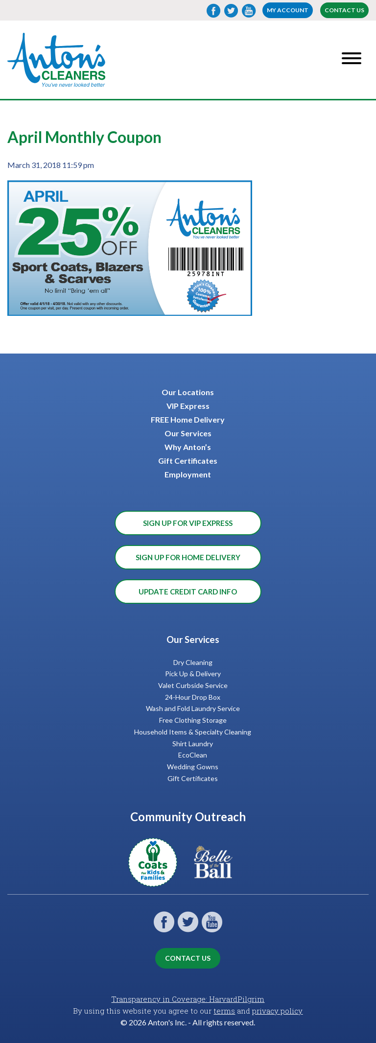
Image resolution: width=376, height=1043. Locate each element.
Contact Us (344, 10)
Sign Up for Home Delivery (188, 557)
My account (287, 10)
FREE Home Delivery (188, 419)
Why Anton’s (187, 446)
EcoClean (192, 755)
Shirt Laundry (192, 743)
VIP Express (188, 405)
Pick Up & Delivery (193, 673)
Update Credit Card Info (188, 591)
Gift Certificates (187, 460)
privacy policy (277, 1011)
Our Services (188, 433)
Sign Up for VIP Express (188, 523)
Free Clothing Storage (193, 720)
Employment (187, 474)
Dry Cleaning (192, 662)
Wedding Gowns (192, 766)
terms (224, 1011)
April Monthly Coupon (84, 136)
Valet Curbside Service (193, 685)
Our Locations (188, 392)
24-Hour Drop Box (192, 697)
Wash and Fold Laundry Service (193, 708)
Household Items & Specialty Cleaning (192, 732)
